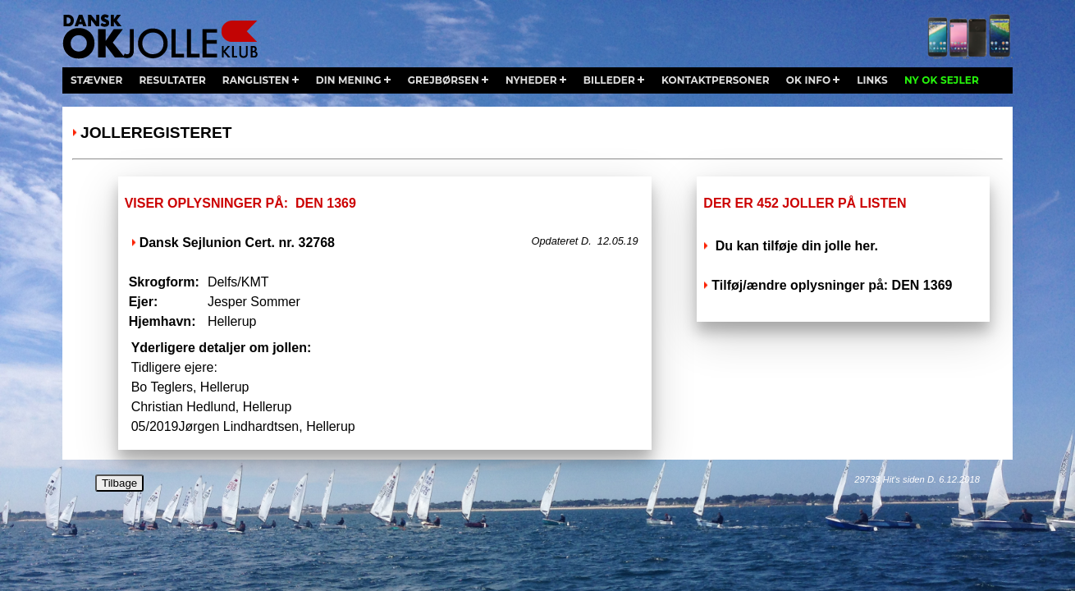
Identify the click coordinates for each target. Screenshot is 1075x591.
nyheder (531, 80)
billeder (609, 80)
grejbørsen (443, 80)
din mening (349, 80)
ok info (808, 80)
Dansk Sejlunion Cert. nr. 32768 (237, 243)
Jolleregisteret (155, 132)
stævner (96, 80)
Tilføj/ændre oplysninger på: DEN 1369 (831, 285)
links (872, 80)
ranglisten (256, 80)
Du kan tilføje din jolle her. (794, 246)
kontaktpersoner (715, 80)
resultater (172, 80)
